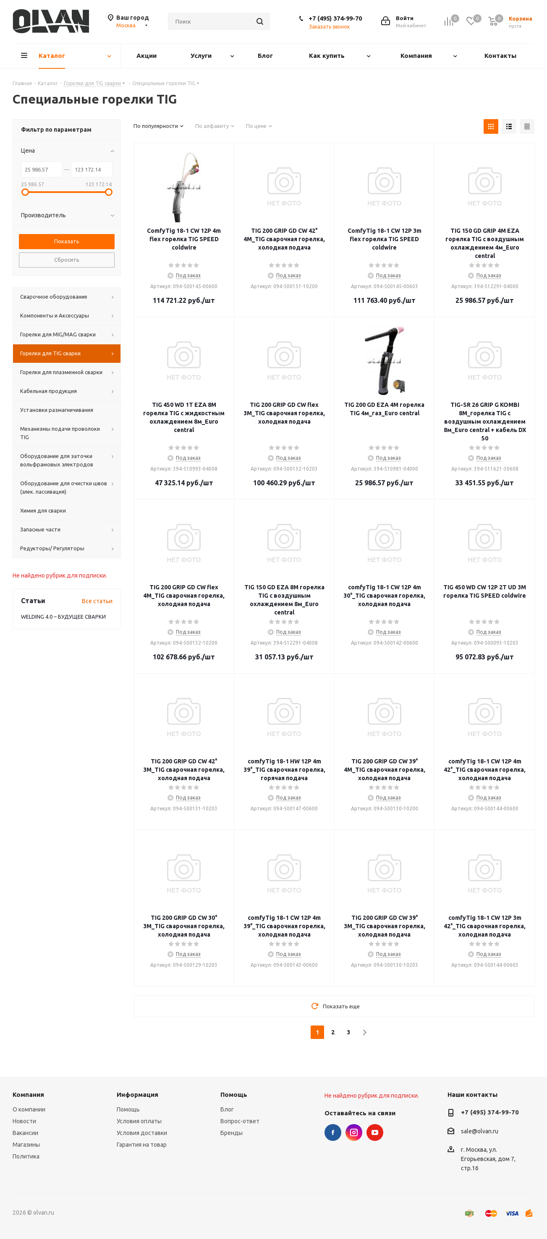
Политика (26, 1156)
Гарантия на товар (142, 1144)
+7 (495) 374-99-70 (335, 18)
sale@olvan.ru (479, 1131)
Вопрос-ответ (239, 1121)
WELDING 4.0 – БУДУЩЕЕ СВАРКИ (63, 617)
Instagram (353, 1132)
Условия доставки (142, 1133)
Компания (28, 1094)
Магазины (26, 1144)
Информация (137, 1094)
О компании (29, 1109)
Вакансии (25, 1133)
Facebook (333, 1132)
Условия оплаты (139, 1121)
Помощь (128, 1109)
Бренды (231, 1133)
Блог (227, 1109)
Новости (24, 1121)
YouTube (374, 1132)
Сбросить (66, 260)
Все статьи (97, 601)
